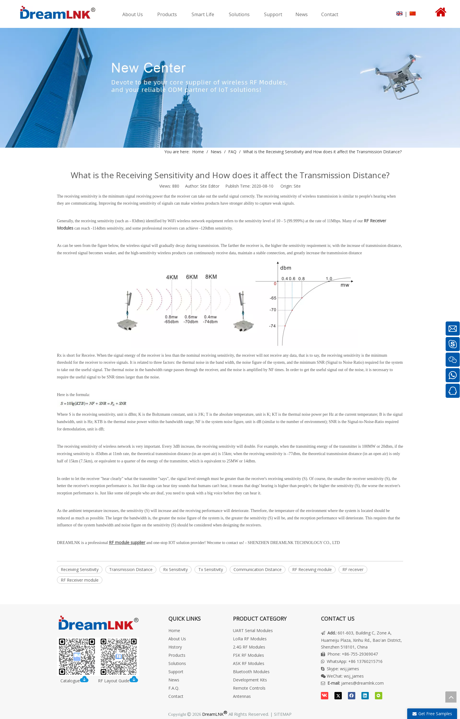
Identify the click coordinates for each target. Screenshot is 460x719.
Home (174, 630)
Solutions (177, 663)
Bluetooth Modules (251, 671)
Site (297, 186)
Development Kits (250, 680)
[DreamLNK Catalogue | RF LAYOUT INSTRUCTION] (98, 656)
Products (176, 655)
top (450, 697)
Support (175, 671)
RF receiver (352, 569)
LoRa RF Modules (250, 638)
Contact (175, 696)
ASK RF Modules (248, 663)
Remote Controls (249, 688)
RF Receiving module (312, 569)
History (175, 647)
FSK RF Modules (248, 655)
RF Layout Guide (118, 680)
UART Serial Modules (253, 630)
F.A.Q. (173, 688)
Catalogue (76, 680)
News (173, 680)
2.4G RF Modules (249, 647)
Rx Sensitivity (175, 569)
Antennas (242, 696)
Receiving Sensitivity (80, 569)
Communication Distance (258, 569)
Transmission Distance (131, 569)
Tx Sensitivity (210, 569)
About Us (177, 638)
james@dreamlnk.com (362, 683)
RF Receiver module (80, 580)
